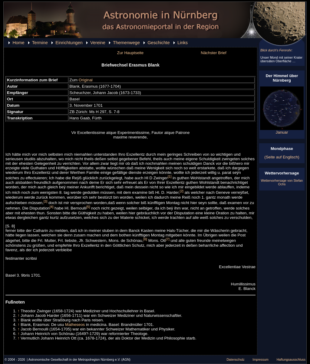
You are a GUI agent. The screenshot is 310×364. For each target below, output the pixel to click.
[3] (45, 201)
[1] (169, 176)
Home (18, 42)
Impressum (260, 359)
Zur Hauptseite (130, 52)
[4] (51, 207)
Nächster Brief (213, 52)
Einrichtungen (69, 42)
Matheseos (75, 324)
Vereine (97, 42)
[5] (88, 207)
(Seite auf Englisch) (281, 157)
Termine (40, 42)
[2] (181, 191)
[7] (167, 239)
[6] (145, 239)
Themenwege (126, 42)
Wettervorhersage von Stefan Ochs (282, 182)
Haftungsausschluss (291, 359)
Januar (282, 130)
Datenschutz (235, 359)
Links (182, 42)
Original (86, 80)
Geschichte (158, 42)
